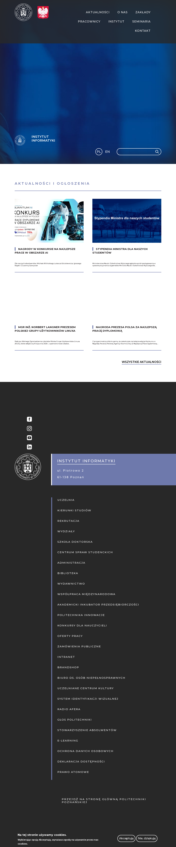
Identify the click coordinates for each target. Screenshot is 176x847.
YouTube (28, 438)
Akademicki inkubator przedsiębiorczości (98, 604)
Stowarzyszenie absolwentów (87, 730)
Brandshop (68, 667)
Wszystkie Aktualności (141, 362)
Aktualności (98, 12)
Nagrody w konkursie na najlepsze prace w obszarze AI (45, 250)
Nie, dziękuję (147, 838)
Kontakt (143, 30)
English (108, 152)
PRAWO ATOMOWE (73, 772)
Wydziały (66, 531)
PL (99, 152)
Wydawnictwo (71, 583)
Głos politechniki (74, 719)
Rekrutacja (68, 520)
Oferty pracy (70, 636)
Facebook (28, 420)
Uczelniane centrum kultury (85, 688)
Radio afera (68, 709)
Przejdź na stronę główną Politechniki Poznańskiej (104, 800)
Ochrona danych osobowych (85, 751)
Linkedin (28, 447)
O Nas (122, 12)
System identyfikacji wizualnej (87, 698)
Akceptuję (126, 838)
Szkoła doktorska (75, 541)
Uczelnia (66, 500)
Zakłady (143, 12)
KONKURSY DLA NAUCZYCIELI (82, 625)
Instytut (116, 21)
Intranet (66, 656)
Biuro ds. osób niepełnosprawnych (91, 677)
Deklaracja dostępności (81, 761)
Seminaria (141, 21)
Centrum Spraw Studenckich (85, 552)
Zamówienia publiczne (79, 646)
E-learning (67, 740)
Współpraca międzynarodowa (86, 594)
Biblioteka (67, 573)
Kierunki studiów (74, 510)
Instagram (28, 429)
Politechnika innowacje (81, 615)
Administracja (71, 562)
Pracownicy (89, 21)
